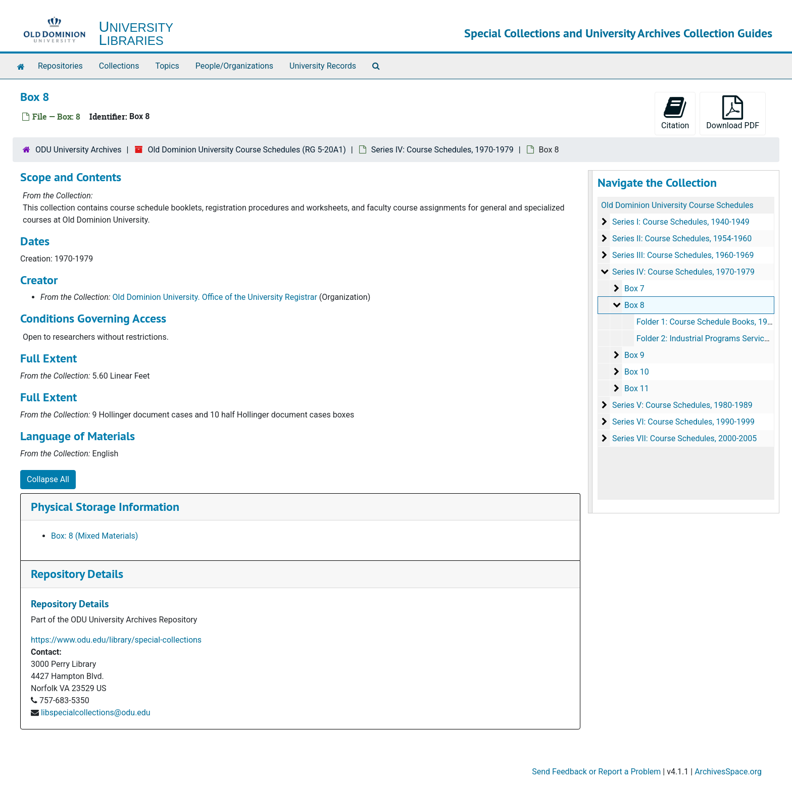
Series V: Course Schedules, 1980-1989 (682, 405)
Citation (675, 112)
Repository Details (77, 574)
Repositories (60, 66)
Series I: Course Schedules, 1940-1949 (680, 222)
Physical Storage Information (105, 506)
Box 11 (636, 388)
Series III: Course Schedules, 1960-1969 (683, 255)
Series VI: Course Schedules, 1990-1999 (683, 422)
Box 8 (634, 305)
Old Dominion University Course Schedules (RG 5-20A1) (246, 149)
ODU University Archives (78, 149)
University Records (322, 66)
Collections (119, 66)
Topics (167, 66)
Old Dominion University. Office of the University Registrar (215, 297)
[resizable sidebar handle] (590, 342)
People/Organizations (234, 66)
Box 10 (636, 372)
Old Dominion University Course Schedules (677, 205)
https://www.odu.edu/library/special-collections (116, 640)
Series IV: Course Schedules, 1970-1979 (442, 149)
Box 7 (634, 288)
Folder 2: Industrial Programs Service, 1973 (713, 338)
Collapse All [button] (48, 479)
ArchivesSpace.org (728, 771)
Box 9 (634, 355)
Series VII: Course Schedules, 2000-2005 (684, 438)
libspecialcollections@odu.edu (96, 712)
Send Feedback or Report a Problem (596, 771)
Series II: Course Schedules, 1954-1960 (681, 238)
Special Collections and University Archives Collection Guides (618, 33)
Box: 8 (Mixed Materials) (94, 536)
